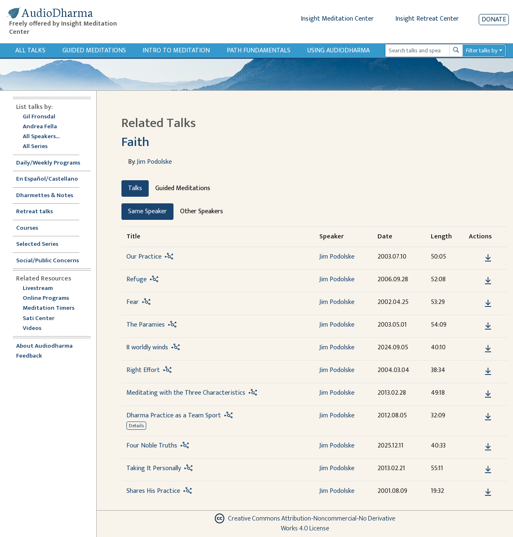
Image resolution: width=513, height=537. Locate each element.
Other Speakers (201, 211)
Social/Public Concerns (47, 261)
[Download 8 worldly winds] (488, 349)
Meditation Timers (48, 308)
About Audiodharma (44, 346)
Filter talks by (481, 50)
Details (136, 426)
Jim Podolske (154, 161)
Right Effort (143, 370)
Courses (27, 228)
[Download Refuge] (488, 281)
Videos (36, 328)
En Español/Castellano (47, 179)
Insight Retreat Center (427, 18)
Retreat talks (34, 212)
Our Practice (144, 256)
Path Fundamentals (258, 50)
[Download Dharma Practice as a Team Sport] (488, 417)
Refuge (136, 279)
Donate (494, 19)
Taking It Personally (153, 468)
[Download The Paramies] (488, 326)
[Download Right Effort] (488, 371)
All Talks (30, 50)
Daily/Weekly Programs (52, 163)
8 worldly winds (147, 347)
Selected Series (42, 244)
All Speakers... (41, 136)
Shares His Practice (153, 491)
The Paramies (145, 324)
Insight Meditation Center (337, 18)
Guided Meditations (94, 50)
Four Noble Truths (151, 445)
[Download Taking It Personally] (488, 470)
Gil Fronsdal (39, 117)
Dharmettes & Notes (44, 195)
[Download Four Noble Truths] (488, 447)
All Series (35, 146)
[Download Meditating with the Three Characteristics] (488, 394)
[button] (475, 257)
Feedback (29, 356)
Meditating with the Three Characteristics (185, 392)
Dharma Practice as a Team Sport (173, 415)
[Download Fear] (488, 303)
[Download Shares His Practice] (488, 492)
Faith (135, 142)
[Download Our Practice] (488, 258)
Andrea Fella (40, 127)
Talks (135, 188)
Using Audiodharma (338, 50)
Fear (132, 302)
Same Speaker (147, 211)
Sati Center (39, 318)
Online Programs (46, 298)
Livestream (38, 288)
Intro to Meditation (176, 50)
